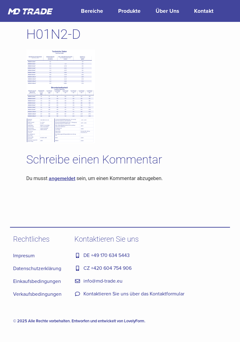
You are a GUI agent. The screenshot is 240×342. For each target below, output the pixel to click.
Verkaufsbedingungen (37, 293)
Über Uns (167, 11)
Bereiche (92, 11)
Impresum (24, 255)
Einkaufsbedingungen (37, 281)
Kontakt (203, 11)
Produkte (129, 11)
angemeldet (62, 178)
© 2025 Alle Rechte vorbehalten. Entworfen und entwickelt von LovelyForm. (79, 321)
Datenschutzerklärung (37, 268)
